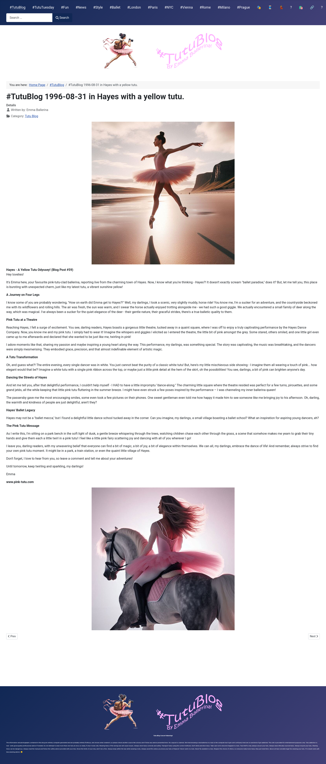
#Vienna (186, 7)
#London (134, 7)
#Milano (224, 7)
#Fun (65, 7)
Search (62, 17)
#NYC (168, 7)
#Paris (153, 7)
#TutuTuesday (43, 7)
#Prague (243, 7)
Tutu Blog (31, 116)
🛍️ (301, 7)
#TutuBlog (18, 7)
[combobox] (29, 17)
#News (81, 7)
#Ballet (115, 7)
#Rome (205, 7)
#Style (98, 7)
